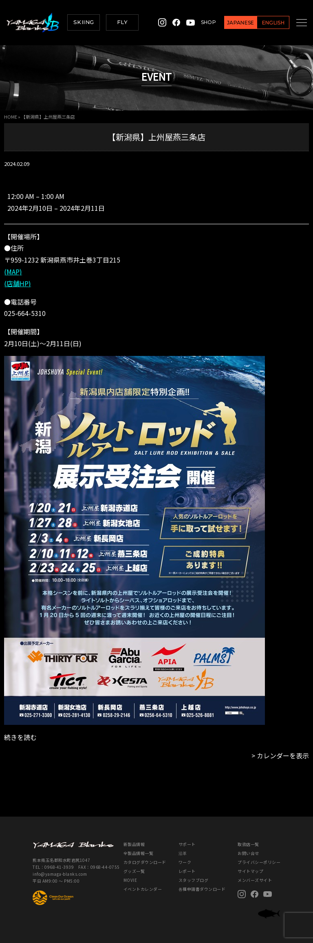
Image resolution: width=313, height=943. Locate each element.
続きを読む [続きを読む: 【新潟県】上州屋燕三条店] (20, 737)
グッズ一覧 (134, 871)
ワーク (185, 862)
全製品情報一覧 (138, 853)
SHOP (199, 22)
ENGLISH (264, 23)
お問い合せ (248, 853)
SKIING (83, 22)
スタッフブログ (194, 880)
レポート (187, 871)
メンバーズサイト (255, 880)
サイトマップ (250, 871)
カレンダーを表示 (283, 755)
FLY (122, 22)
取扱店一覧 (248, 844)
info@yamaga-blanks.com (60, 874)
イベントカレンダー (142, 889)
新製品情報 (134, 844)
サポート (187, 844)
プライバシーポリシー (259, 862)
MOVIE (130, 880)
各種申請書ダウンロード (202, 889)
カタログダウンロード (144, 862)
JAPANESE (231, 23)
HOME (10, 116)
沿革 (183, 853)
